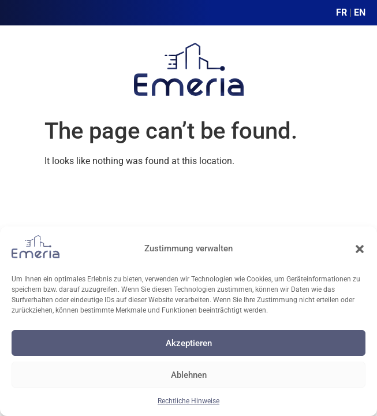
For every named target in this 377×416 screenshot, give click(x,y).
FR (341, 12)
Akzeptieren (189, 343)
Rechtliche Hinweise (188, 401)
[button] (359, 249)
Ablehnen (189, 375)
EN (359, 12)
